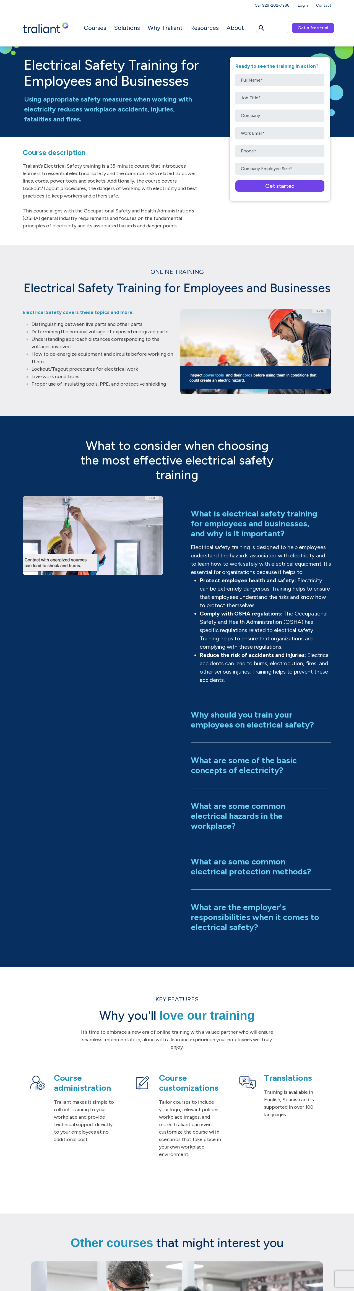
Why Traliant (165, 28)
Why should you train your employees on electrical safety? (252, 720)
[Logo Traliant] (46, 27)
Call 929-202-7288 (272, 5)
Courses (95, 28)
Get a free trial (313, 27)
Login (303, 5)
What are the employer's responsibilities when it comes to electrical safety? (255, 917)
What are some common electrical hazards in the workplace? (238, 816)
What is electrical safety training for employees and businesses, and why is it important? (254, 523)
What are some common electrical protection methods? (251, 866)
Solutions (127, 28)
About (235, 28)
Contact (323, 5)
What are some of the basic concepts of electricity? (244, 765)
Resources (204, 28)
